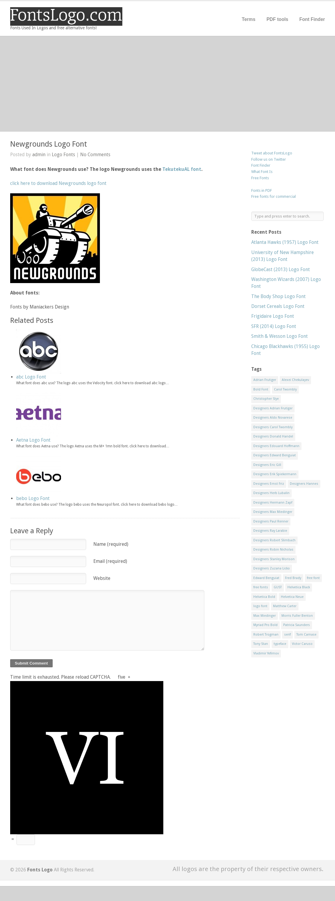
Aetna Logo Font (33, 440)
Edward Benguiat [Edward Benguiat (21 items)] (266, 578)
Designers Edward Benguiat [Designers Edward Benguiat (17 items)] (274, 455)
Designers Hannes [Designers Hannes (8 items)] (304, 484)
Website (101, 578)
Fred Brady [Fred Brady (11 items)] (293, 578)
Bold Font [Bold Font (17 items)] (260, 389)
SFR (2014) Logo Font (273, 326)
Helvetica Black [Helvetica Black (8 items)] (298, 587)
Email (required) (110, 561)
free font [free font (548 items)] (313, 578)
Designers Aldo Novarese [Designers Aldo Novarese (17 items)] (272, 418)
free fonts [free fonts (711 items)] (260, 587)
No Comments (95, 154)
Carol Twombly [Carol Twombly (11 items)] (285, 389)
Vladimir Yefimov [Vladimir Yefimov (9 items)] (266, 653)
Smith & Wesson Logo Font (279, 336)
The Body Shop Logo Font (278, 296)
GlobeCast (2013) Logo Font (280, 269)
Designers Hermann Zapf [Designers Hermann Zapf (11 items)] (272, 503)
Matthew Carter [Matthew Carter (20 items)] (284, 606)
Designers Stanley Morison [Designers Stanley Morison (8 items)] (274, 559)
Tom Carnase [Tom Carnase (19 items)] (306, 634)
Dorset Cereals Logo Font (277, 306)
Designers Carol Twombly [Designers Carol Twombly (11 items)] (273, 427)
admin (38, 154)
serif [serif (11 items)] (287, 634)
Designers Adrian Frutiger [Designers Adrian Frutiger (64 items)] (273, 408)
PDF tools (277, 19)
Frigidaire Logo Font (272, 316)
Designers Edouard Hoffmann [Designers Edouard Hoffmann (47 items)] (276, 446)
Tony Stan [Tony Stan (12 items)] (260, 644)
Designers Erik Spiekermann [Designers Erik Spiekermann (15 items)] (274, 474)
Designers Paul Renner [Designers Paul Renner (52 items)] (270, 521)
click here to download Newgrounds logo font (58, 183)
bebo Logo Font (33, 498)
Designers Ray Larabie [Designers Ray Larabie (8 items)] (270, 531)
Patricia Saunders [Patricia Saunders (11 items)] (296, 625)
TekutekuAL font (181, 169)
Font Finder (312, 19)
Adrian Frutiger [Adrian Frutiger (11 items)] (264, 380)
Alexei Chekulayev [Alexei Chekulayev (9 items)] (295, 380)
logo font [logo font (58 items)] (260, 606)
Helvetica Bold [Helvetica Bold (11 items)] (264, 597)
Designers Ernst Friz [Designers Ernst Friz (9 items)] (268, 484)
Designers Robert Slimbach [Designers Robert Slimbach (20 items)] (274, 540)
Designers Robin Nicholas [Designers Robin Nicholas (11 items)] (273, 549)
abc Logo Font (31, 377)
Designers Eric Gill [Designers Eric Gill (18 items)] (267, 465)
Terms (248, 19)
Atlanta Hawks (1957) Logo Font (285, 242)
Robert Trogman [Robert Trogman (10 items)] (265, 634)
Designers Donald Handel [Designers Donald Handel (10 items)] (273, 436)
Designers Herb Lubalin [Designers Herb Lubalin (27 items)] (271, 493)
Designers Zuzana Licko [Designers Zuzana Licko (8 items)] (271, 568)
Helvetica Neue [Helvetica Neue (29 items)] (292, 597)
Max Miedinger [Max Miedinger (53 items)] (264, 616)
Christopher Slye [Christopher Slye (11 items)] (266, 399)
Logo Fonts (63, 154)
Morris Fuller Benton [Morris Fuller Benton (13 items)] (297, 616)
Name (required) (110, 544)
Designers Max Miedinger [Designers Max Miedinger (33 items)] (272, 512)
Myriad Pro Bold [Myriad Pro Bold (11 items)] (265, 625)
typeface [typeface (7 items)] (280, 644)
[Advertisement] (167, 84)
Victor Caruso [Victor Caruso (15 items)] (302, 644)
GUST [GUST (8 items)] (278, 587)
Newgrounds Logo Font (48, 144)
